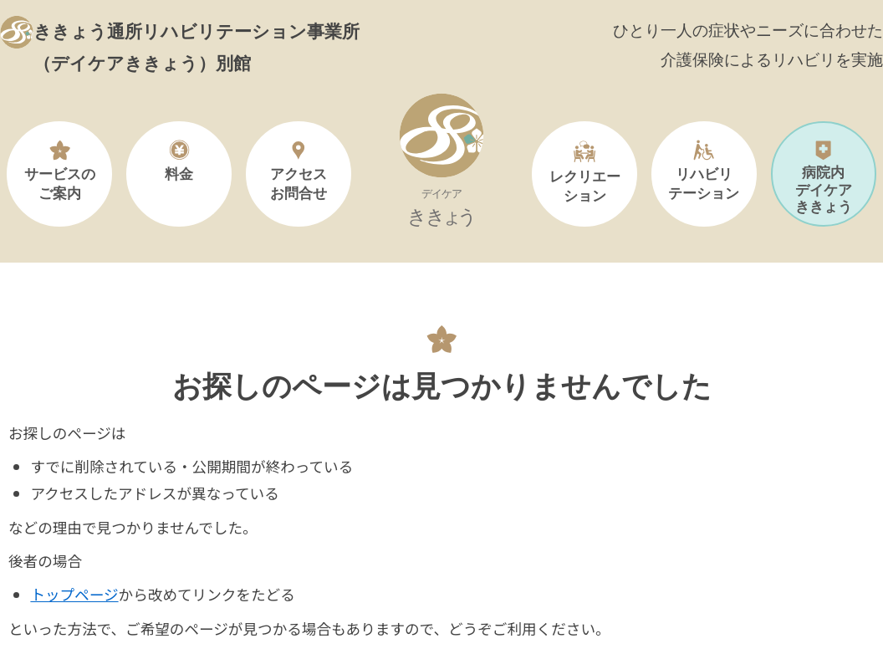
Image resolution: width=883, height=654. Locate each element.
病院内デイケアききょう (823, 177)
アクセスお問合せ (298, 170)
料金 (179, 161)
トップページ (74, 594)
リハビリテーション (703, 170)
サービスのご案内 (59, 170)
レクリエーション (584, 171)
